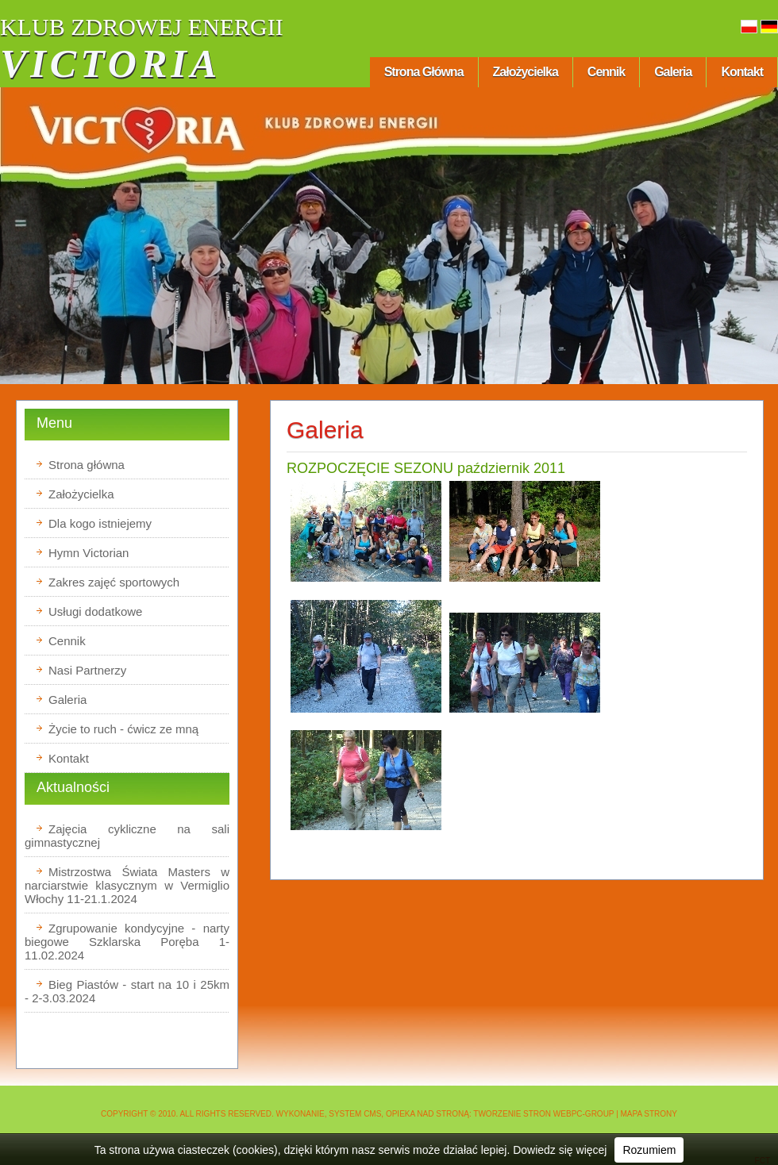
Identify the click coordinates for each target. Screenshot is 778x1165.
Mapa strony (649, 1113)
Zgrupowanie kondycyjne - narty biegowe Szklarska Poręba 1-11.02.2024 (127, 941)
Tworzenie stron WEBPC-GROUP (543, 1113)
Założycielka (525, 72)
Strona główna (424, 72)
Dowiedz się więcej (560, 1150)
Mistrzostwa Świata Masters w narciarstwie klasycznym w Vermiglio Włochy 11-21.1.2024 (127, 885)
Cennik (606, 72)
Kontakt (742, 72)
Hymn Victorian (88, 552)
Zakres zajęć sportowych (113, 582)
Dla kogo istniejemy (100, 523)
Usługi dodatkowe (95, 611)
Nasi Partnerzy (87, 670)
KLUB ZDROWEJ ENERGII (141, 26)
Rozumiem (649, 1150)
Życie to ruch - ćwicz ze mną (123, 729)
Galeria (672, 72)
